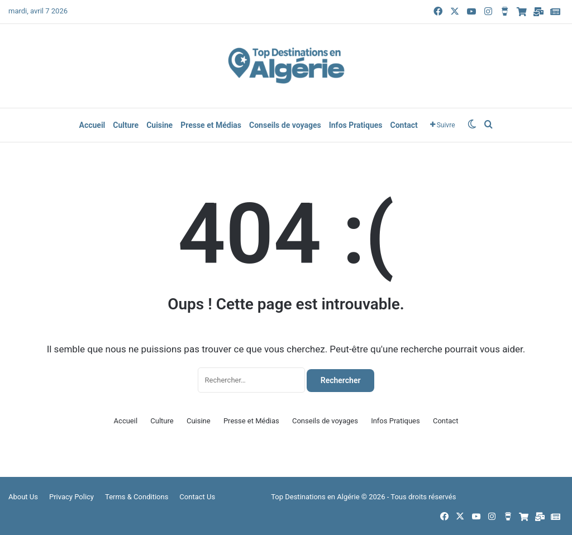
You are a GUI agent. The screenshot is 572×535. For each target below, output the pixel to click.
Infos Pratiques (356, 125)
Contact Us (197, 497)
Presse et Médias (210, 125)
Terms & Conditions (136, 497)
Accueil (92, 125)
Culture (126, 125)
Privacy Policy (71, 497)
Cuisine (159, 125)
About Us (23, 497)
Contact (404, 125)
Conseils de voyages (285, 125)
